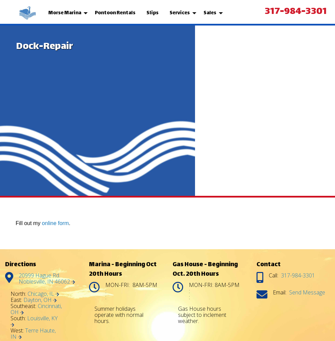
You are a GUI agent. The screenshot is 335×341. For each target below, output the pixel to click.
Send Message (307, 292)
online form (55, 223)
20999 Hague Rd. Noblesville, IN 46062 (47, 278)
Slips (152, 13)
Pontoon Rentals (115, 13)
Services (180, 13)
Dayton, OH (40, 300)
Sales (210, 13)
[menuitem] (28, 13)
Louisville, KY (34, 320)
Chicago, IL (43, 293)
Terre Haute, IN (33, 333)
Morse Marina (64, 13)
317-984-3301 (296, 11)
